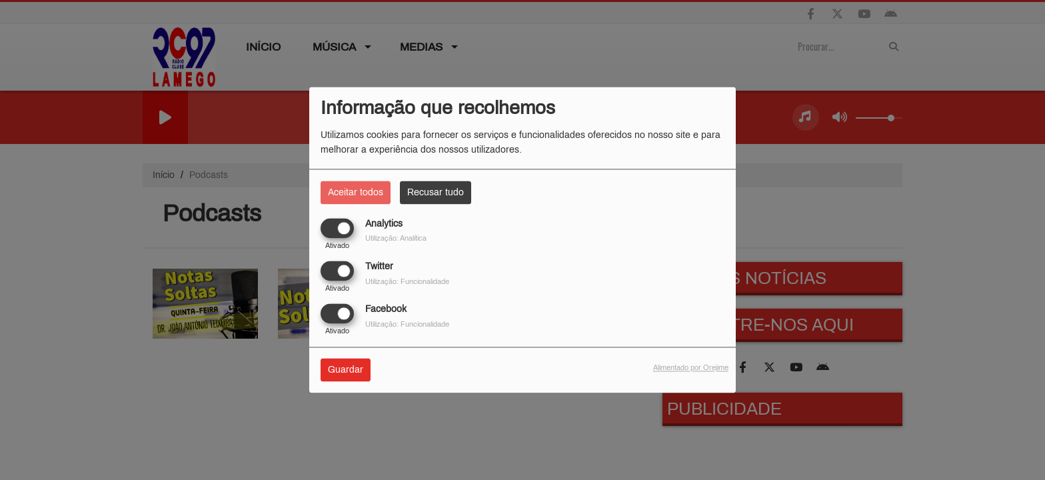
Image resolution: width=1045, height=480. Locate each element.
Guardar (345, 370)
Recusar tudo (435, 192)
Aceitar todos (355, 192)
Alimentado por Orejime (690, 368)
